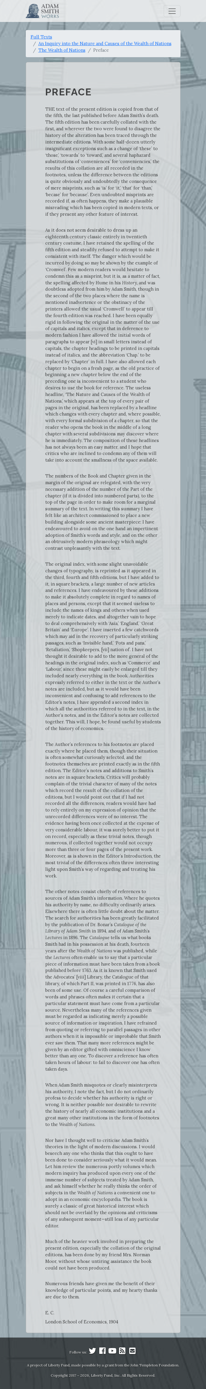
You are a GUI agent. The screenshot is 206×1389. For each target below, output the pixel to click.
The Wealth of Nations (61, 50)
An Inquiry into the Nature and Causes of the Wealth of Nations (105, 43)
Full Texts (41, 37)
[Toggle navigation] (172, 11)
